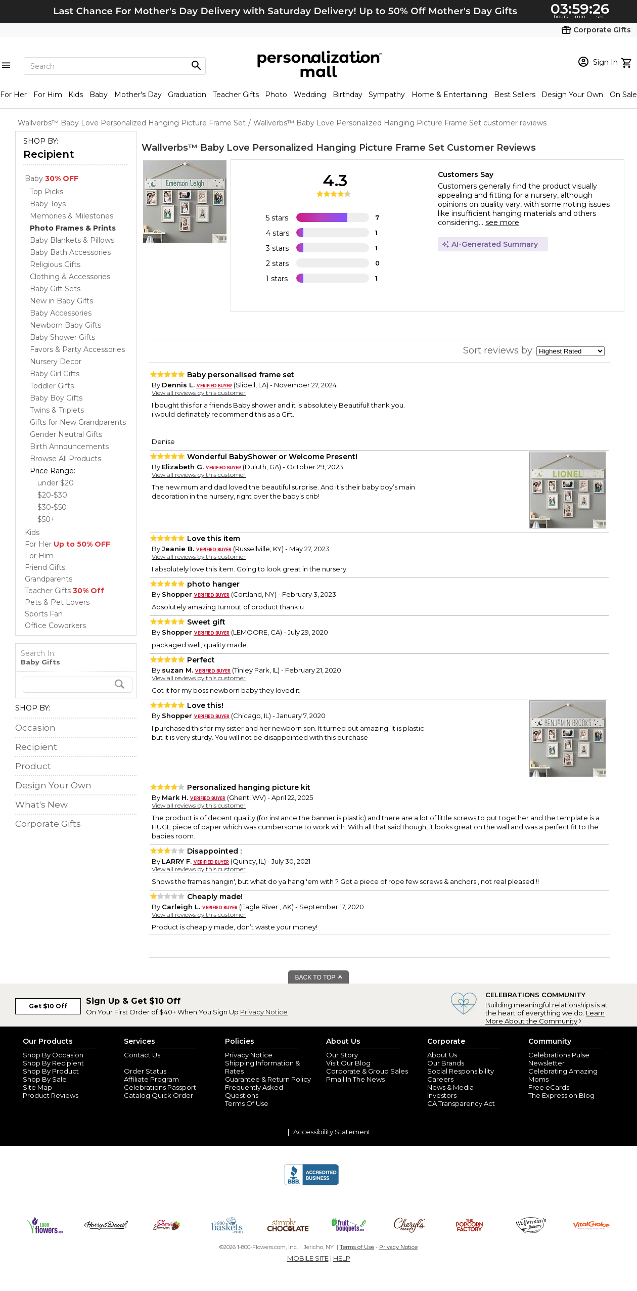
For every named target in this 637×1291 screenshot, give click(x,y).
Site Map (37, 1087)
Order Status (145, 1071)
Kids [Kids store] (32, 532)
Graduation (187, 94)
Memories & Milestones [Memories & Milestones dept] (71, 215)
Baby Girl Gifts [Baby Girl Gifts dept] (54, 373)
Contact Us (142, 1055)
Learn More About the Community (545, 1017)
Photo (276, 94)
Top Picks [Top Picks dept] (46, 191)
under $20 (55, 482)
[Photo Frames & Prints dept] (73, 228)
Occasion (35, 728)
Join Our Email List (154, 1063)
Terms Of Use (246, 1103)
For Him (47, 94)
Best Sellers (514, 94)
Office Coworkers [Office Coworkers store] (55, 625)
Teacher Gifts (236, 94)
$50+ (46, 519)
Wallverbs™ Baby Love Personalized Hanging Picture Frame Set (293, 147)
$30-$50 (52, 507)
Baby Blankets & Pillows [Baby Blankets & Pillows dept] (72, 240)
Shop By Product (51, 1071)
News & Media (450, 1087)
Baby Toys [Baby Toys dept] (48, 203)
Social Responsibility (460, 1071)
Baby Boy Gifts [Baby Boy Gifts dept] (56, 398)
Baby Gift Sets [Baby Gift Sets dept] (55, 288)
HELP (341, 1258)
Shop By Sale (45, 1079)
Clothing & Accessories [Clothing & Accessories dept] (70, 276)
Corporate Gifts (48, 824)
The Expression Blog (561, 1095)
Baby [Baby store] (51, 178)
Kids (75, 94)
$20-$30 (52, 495)
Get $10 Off (48, 1006)
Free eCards (548, 1087)
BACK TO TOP (319, 977)
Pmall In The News (355, 1079)
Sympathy (387, 94)
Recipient (48, 154)
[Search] (115, 66)
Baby (98, 94)
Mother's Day (138, 94)
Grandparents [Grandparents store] (48, 579)
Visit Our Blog (348, 1063)
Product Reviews (50, 1095)
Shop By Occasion (53, 1055)
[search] (77, 685)
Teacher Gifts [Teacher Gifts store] (64, 590)
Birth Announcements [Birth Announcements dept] (69, 446)
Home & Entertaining (449, 94)
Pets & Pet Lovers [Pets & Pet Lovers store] (57, 602)
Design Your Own (572, 94)
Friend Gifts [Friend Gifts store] (45, 567)
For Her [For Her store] (67, 544)
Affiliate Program (151, 1079)
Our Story (342, 1055)
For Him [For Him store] (39, 555)
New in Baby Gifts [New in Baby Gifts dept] (61, 300)
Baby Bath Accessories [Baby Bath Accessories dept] (70, 252)
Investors (442, 1095)
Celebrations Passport (160, 1087)
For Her (13, 94)
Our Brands (445, 1063)
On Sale (623, 94)
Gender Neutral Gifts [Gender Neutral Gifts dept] (66, 434)
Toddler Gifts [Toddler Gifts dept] (52, 385)
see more (502, 222)
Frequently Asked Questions (254, 1091)
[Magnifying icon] (196, 65)
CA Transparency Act (461, 1103)
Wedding (310, 94)
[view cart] (627, 62)
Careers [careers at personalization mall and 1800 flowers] (440, 1079)
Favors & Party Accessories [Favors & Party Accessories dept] (77, 349)
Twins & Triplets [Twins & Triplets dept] (57, 410)
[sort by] (570, 351)
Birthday (347, 94)
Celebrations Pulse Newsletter (558, 1059)
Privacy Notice (264, 1012)
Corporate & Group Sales (367, 1071)
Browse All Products (65, 458)
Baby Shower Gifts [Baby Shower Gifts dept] (62, 337)
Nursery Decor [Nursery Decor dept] (55, 361)
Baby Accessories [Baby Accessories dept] (61, 313)
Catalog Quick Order (158, 1095)
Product (33, 766)
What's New (41, 804)
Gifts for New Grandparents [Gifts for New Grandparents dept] (78, 422)
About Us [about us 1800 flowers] (442, 1055)
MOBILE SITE (308, 1258)
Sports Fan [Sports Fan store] (44, 613)
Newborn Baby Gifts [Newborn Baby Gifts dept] (65, 325)
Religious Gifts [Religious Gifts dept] (55, 264)
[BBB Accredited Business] (311, 1183)
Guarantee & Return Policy (268, 1079)
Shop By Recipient (53, 1063)
